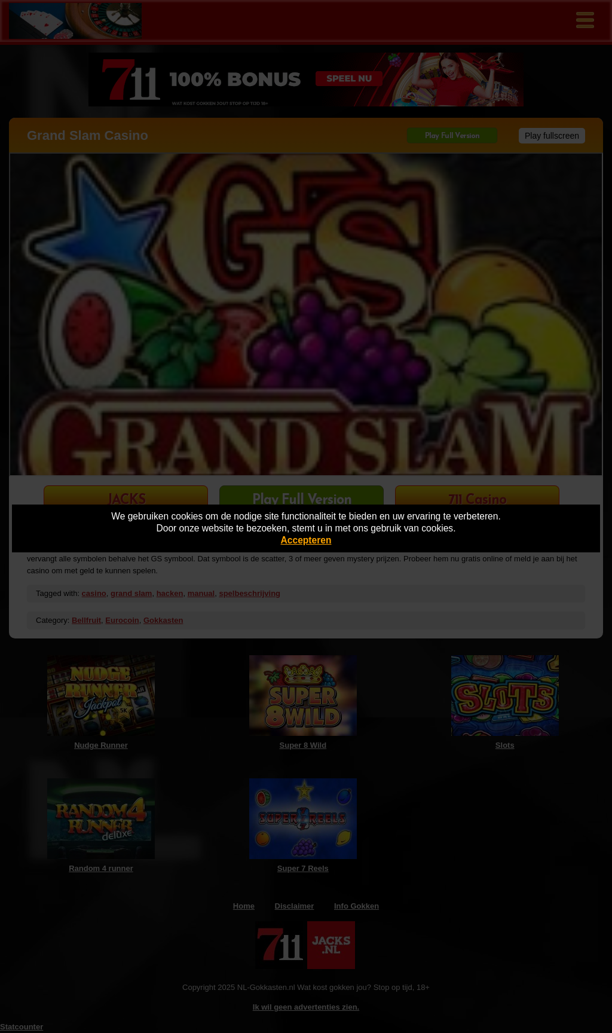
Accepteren (306, 540)
